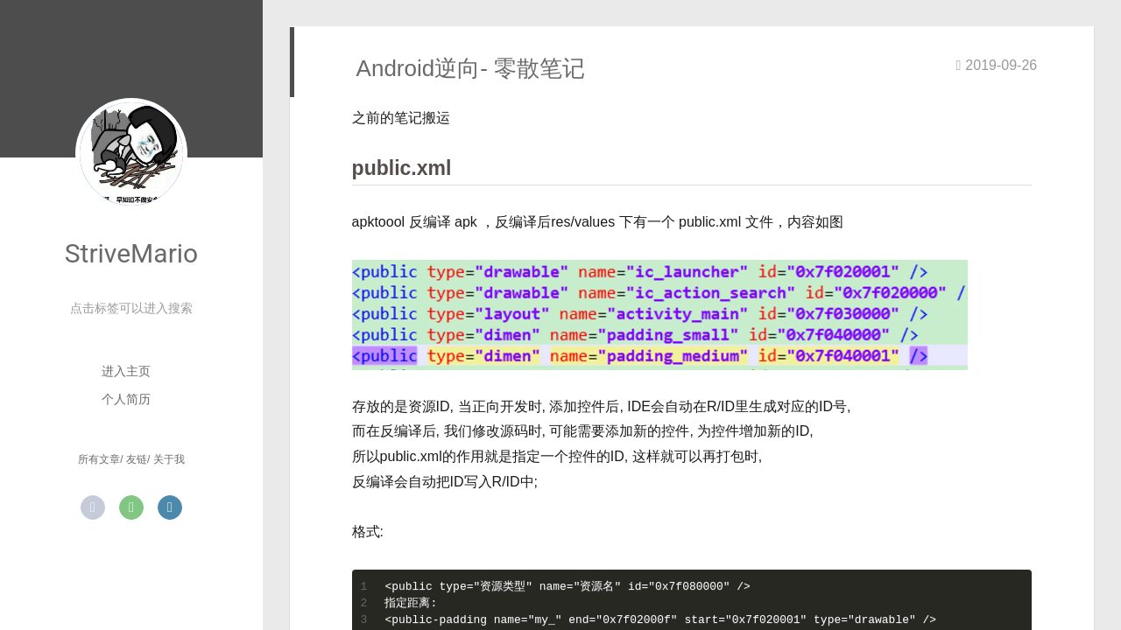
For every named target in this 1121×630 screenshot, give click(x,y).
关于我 (169, 459)
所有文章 (99, 459)
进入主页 (126, 371)
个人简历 (126, 399)
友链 (136, 459)
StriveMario (131, 253)
